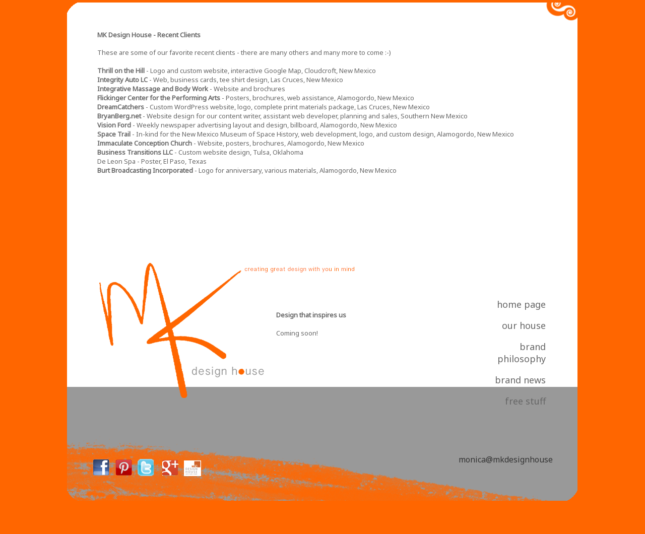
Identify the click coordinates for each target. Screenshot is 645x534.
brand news (520, 380)
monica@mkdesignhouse (506, 459)
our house (524, 325)
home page (521, 304)
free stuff (525, 401)
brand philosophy (521, 353)
